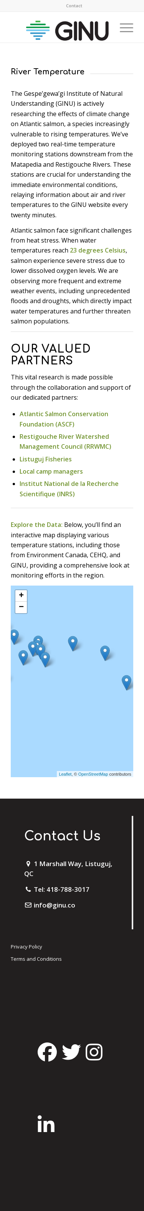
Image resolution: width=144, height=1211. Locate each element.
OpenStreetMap (93, 774)
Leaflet (65, 774)
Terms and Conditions (36, 958)
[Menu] (122, 27)
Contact (74, 5)
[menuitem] (74, 6)
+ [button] (21, 596)
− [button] (21, 607)
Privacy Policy (26, 946)
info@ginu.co (54, 905)
